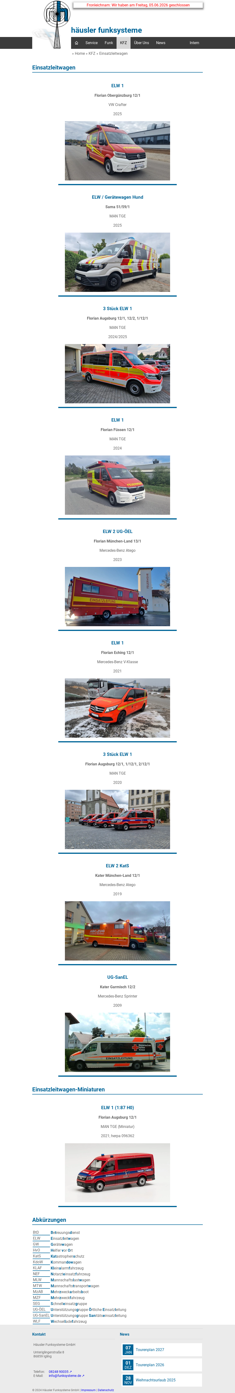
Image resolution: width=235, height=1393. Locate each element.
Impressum (88, 1390)
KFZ (123, 43)
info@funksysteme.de (65, 1376)
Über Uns (141, 43)
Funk (109, 43)
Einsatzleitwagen (113, 53)
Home (80, 53)
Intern (194, 43)
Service (92, 43)
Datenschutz (106, 1390)
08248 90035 (58, 1372)
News (160, 43)
